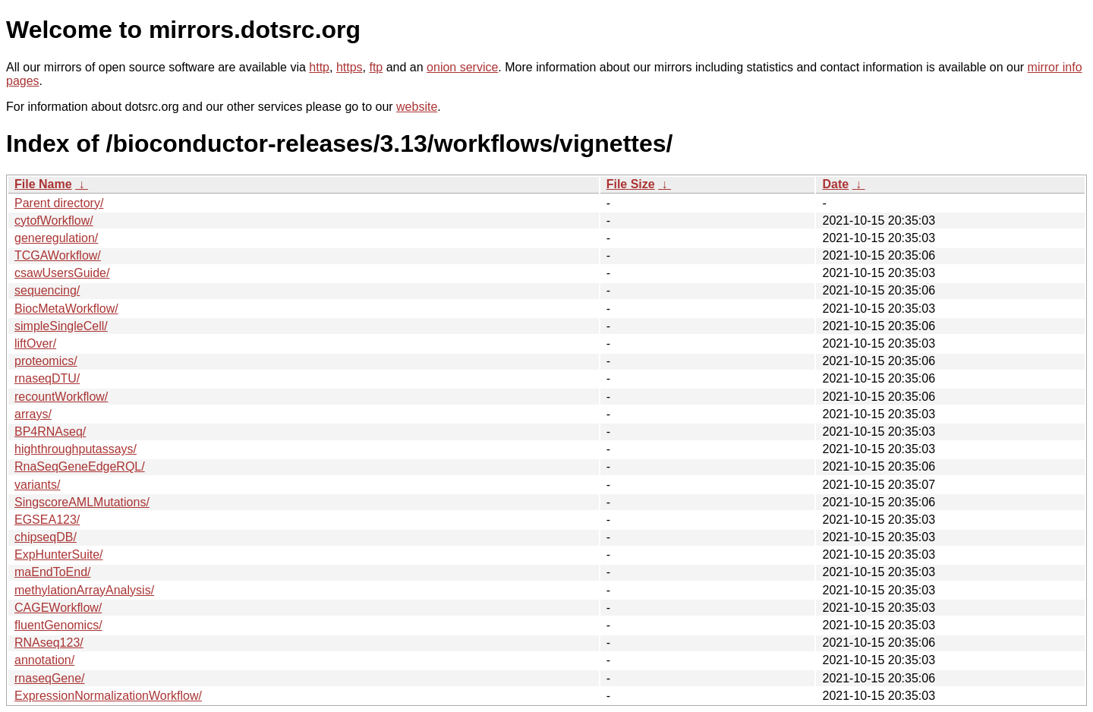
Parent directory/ (58, 203)
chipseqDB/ (45, 537)
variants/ (37, 484)
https (349, 67)
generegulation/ (56, 238)
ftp (376, 67)
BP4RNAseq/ (50, 431)
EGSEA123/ (47, 519)
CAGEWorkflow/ (58, 607)
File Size (630, 184)
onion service (462, 67)
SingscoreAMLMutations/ (82, 502)
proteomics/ (45, 360)
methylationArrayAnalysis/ (84, 590)
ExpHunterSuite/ (58, 554)
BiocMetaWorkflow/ (66, 308)
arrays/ (33, 414)
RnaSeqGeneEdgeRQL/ (79, 466)
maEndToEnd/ (52, 572)
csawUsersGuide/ (61, 272)
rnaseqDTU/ (47, 378)
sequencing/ (47, 290)
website (416, 106)
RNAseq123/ (48, 642)
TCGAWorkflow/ (57, 255)
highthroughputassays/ (75, 449)
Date (835, 184)
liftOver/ (35, 343)
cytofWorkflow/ (53, 220)
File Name (43, 184)
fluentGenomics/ (58, 625)
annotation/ (44, 660)
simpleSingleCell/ (61, 326)
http (319, 67)
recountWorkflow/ (61, 396)
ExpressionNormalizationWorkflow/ (108, 695)
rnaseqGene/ (49, 678)
